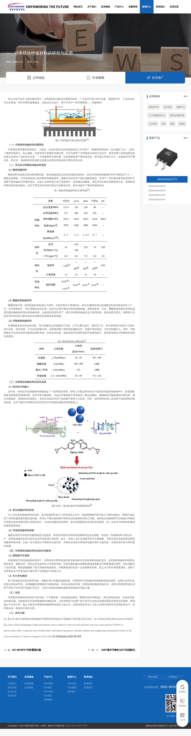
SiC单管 (48, 703)
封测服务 (48, 707)
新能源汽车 (154, 114)
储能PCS (180, 114)
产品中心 (119, 6)
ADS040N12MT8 (157, 198)
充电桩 (182, 131)
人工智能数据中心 (157, 123)
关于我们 (91, 6)
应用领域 (105, 6)
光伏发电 (168, 114)
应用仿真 (174, 6)
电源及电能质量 (177, 123)
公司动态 (71, 691)
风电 (163, 131)
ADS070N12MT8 (157, 194)
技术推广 (71, 699)
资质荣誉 (12, 703)
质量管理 (132, 6)
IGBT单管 (48, 699)
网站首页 (78, 6)
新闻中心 (146, 6)
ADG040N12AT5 (157, 203)
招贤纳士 (88, 695)
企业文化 (12, 699)
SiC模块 (48, 695)
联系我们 (160, 6)
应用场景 (28, 695)
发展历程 (12, 695)
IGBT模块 (48, 691)
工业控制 (153, 131)
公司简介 (12, 691)
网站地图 (159, 684)
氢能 (172, 131)
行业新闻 (71, 695)
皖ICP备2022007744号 (76, 733)
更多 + (186, 104)
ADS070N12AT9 (157, 207)
